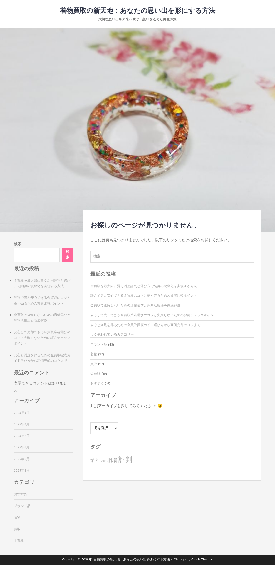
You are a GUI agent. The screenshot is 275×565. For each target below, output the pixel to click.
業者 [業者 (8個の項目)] (94, 461)
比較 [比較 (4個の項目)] (103, 461)
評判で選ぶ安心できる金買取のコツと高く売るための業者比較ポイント (143, 295)
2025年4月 (21, 470)
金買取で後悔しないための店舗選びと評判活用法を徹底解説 (135, 305)
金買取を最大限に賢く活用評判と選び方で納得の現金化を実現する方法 (143, 286)
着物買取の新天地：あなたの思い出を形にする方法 (137, 11)
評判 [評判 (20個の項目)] (125, 460)
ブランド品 (98, 344)
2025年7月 (21, 436)
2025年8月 (21, 424)
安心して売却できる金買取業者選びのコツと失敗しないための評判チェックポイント (153, 315)
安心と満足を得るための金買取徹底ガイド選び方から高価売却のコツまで (145, 325)
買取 (93, 364)
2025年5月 (21, 459)
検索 (17, 244)
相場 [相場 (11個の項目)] (112, 460)
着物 (93, 354)
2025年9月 (21, 412)
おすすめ (97, 383)
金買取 (95, 373)
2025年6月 (21, 447)
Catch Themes (202, 559)
